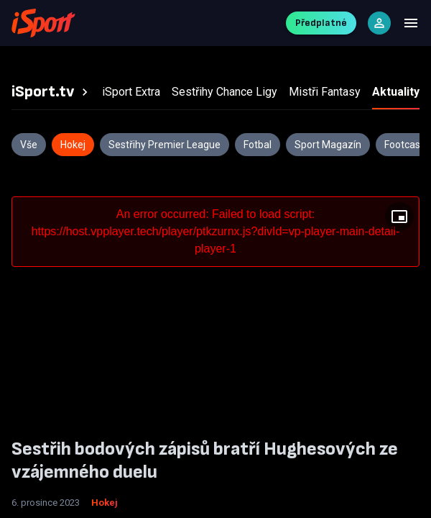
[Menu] (411, 23)
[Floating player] (399, 216)
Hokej (104, 502)
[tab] (51, 92)
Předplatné (321, 23)
